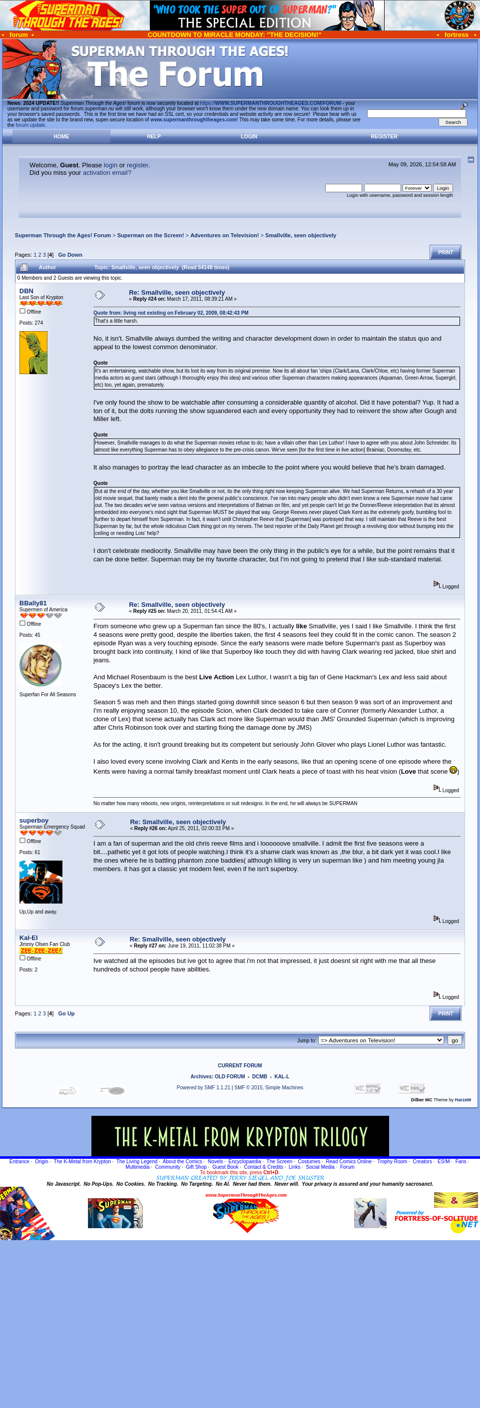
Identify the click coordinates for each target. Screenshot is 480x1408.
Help (154, 136)
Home (61, 136)
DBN (26, 291)
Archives (201, 1076)
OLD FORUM (230, 1076)
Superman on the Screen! (150, 235)
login (110, 165)
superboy (34, 820)
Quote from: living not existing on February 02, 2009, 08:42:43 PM (171, 313)
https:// (270, 103)
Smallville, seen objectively (300, 235)
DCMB (259, 1076)
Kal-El (28, 937)
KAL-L (281, 1076)
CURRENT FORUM (240, 1065)
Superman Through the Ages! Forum (63, 235)
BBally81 (33, 603)
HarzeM (463, 1099)
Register (384, 136)
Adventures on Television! (224, 235)
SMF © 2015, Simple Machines (268, 1087)
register (137, 165)
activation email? (107, 172)
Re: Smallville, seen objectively (177, 292)
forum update (30, 125)
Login (249, 136)
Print (445, 252)
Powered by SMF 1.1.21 (203, 1087)
